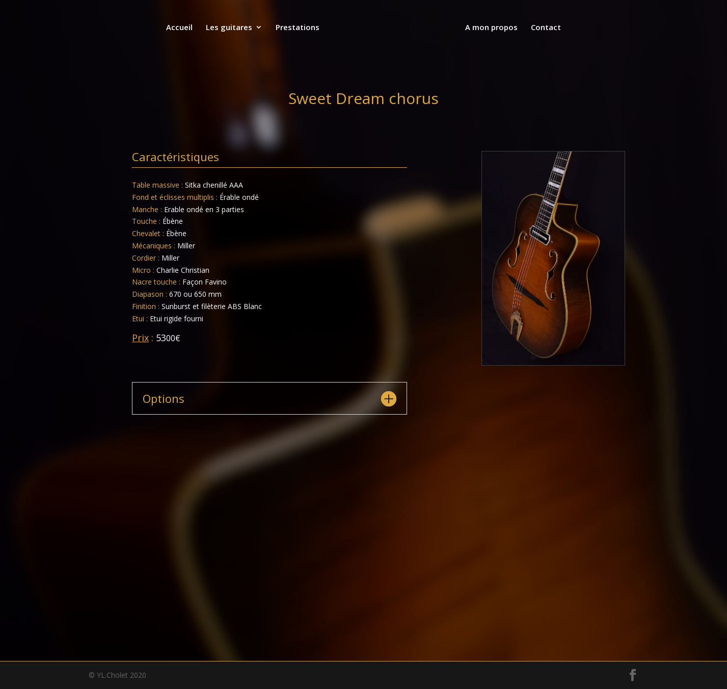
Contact (545, 27)
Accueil (180, 27)
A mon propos (490, 27)
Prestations (298, 27)
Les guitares (230, 27)
